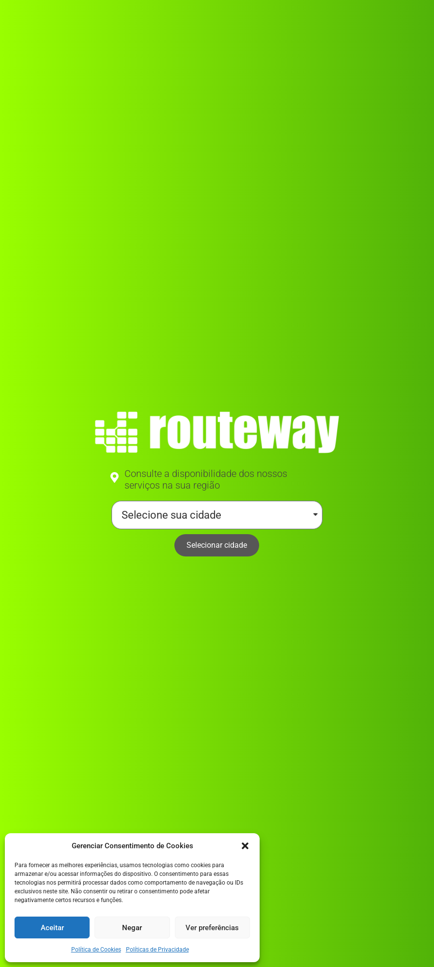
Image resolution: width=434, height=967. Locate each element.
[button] (245, 846)
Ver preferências (212, 927)
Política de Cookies (96, 949)
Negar (132, 927)
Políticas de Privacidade (157, 949)
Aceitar (52, 927)
